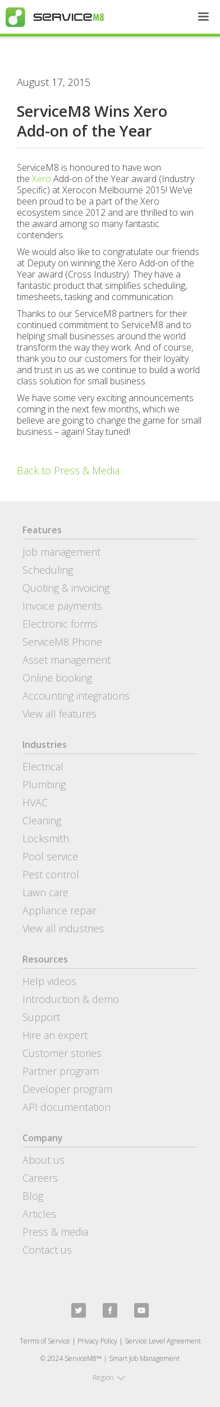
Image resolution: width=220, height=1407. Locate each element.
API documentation (66, 1107)
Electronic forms (60, 623)
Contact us (47, 1249)
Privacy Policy (97, 1341)
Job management (61, 552)
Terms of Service (45, 1341)
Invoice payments (62, 605)
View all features (59, 713)
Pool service (50, 856)
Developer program (67, 1089)
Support (41, 1017)
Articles (39, 1213)
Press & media (55, 1231)
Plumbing (44, 784)
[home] (52, 17)
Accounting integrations (76, 695)
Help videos (49, 981)
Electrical (42, 766)
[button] (203, 17)
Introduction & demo (70, 999)
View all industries (63, 928)
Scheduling (47, 570)
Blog (32, 1195)
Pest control (50, 874)
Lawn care (45, 892)
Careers (40, 1177)
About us (43, 1160)
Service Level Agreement (163, 1341)
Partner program (60, 1071)
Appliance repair (59, 910)
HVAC (35, 802)
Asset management (66, 659)
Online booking (57, 677)
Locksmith (45, 838)
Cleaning (41, 820)
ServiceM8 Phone (62, 641)
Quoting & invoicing (65, 587)
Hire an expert (55, 1035)
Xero (41, 179)
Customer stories (62, 1053)
